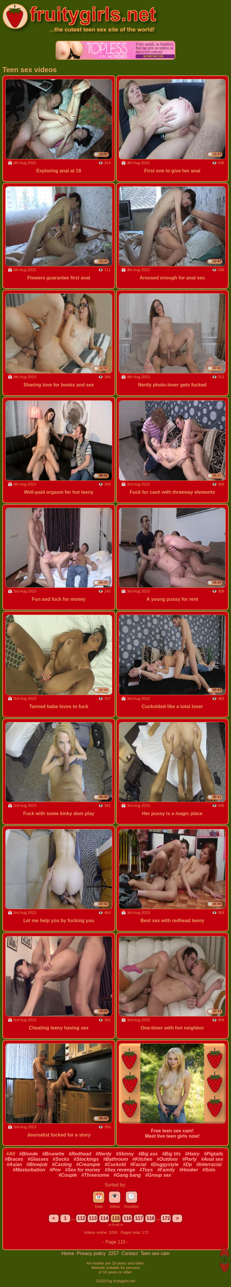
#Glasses (38, 1159)
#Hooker (188, 1169)
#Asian (14, 1164)
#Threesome (95, 1175)
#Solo (208, 1169)
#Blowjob (36, 1164)
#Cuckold (115, 1164)
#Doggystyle (164, 1164)
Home (68, 1253)
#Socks (61, 1159)
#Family (166, 1169)
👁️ (114, 1196)
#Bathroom (115, 1159)
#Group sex (158, 1175)
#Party (189, 1159)
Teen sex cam (155, 1253)
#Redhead (80, 1153)
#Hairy (192, 1153)
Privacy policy (92, 1253)
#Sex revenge (120, 1169)
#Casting (62, 1164)
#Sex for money (82, 1169)
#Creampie (88, 1164)
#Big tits (171, 1153)
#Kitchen (142, 1159)
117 (139, 1218)
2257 (114, 1253)
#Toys (146, 1169)
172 (166, 1218)
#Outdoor (167, 1159)
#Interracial (208, 1164)
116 (127, 1218)
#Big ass (148, 1153)
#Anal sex (212, 1159)
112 (81, 1218)
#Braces (14, 1159)
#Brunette (53, 1153)
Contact (130, 1253)
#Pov (55, 1169)
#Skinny (125, 1153)
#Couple (67, 1175)
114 (104, 1218)
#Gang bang (127, 1175)
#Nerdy (103, 1153)
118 (151, 1218)
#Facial (138, 1164)
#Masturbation (29, 1169)
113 (93, 1218)
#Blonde (28, 1153)
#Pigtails (213, 1153)
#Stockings (86, 1159)
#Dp (187, 1164)
